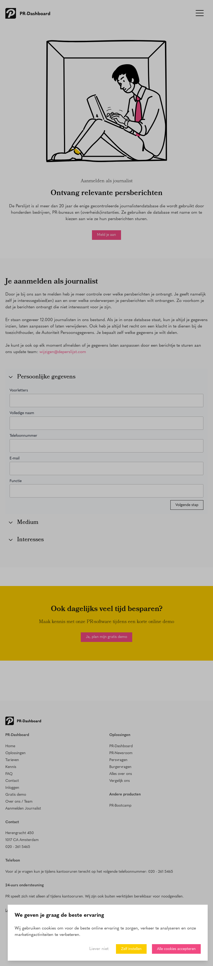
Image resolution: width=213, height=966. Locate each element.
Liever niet (98, 949)
